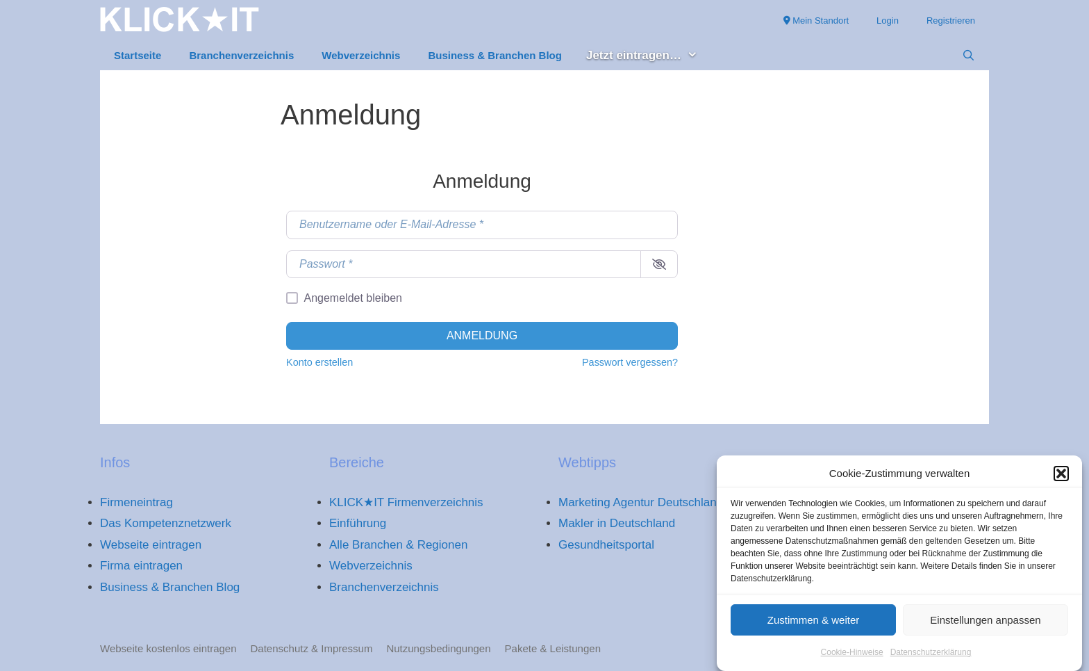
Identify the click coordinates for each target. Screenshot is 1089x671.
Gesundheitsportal (606, 544)
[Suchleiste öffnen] (968, 56)
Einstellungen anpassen (985, 624)
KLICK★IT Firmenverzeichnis (406, 502)
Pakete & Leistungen (553, 648)
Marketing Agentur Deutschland (640, 502)
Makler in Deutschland (616, 523)
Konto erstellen (319, 362)
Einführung (357, 523)
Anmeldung (482, 335)
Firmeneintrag (136, 502)
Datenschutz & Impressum (312, 648)
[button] (1061, 478)
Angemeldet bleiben (353, 298)
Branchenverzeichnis (241, 55)
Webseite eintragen (150, 544)
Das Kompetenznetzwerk (165, 523)
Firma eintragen (141, 565)
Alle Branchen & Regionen (398, 544)
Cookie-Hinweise (852, 657)
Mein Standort (816, 20)
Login (887, 20)
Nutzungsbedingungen (438, 648)
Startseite (137, 55)
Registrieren (950, 20)
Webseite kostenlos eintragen (168, 648)
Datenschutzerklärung (931, 657)
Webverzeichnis (361, 55)
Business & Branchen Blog (495, 55)
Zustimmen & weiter (813, 624)
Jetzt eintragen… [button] (649, 56)
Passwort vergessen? (630, 362)
